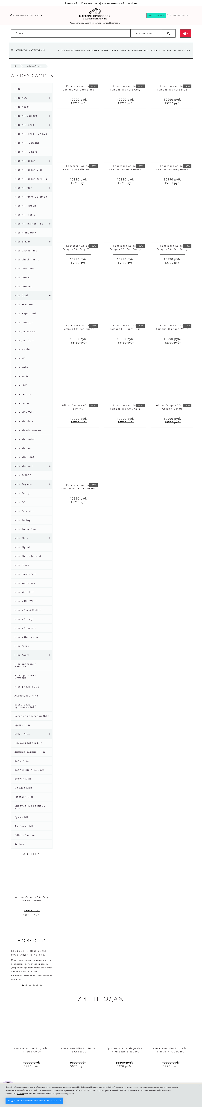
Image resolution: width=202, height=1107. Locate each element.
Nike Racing (23, 520)
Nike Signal (22, 547)
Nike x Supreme (25, 627)
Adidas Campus (25, 835)
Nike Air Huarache (27, 142)
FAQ (145, 50)
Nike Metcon (23, 448)
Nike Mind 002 (25, 457)
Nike (18, 88)
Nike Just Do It (25, 340)
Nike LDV (21, 385)
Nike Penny (22, 493)
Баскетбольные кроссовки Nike (25, 705)
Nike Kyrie (22, 376)
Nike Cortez (22, 277)
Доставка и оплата (94, 50)
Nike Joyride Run (26, 331)
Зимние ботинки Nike (30, 751)
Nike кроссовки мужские (25, 676)
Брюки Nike (23, 724)
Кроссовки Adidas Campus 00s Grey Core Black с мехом (125, 409)
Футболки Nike (25, 826)
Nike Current (23, 286)
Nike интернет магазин (68, 50)
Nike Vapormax (25, 583)
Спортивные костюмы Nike (30, 807)
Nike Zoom (22, 654)
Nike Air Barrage (26, 115)
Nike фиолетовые (27, 686)
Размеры (135, 50)
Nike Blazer (22, 241)
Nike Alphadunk (25, 232)
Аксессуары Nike (26, 695)
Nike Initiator (24, 322)
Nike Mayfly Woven (28, 430)
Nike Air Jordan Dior (29, 169)
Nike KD (20, 358)
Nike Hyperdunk (26, 313)
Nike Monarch (24, 466)
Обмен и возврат (118, 50)
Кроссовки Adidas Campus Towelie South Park (78, 169)
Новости (154, 50)
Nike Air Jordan (25, 160)
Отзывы (166, 50)
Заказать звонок (156, 15)
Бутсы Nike (22, 733)
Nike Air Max (23, 187)
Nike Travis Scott (26, 574)
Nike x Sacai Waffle (28, 610)
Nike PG (20, 502)
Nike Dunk (22, 295)
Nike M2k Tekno (25, 412)
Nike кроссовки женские (25, 665)
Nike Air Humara (26, 151)
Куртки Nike (23, 778)
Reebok (19, 844)
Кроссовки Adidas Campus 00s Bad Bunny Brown (78, 329)
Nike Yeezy (22, 645)
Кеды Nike (22, 760)
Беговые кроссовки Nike (32, 715)
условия (20, 1093)
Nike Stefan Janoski (28, 556)
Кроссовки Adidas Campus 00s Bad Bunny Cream (125, 249)
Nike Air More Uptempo (31, 196)
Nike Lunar (22, 403)
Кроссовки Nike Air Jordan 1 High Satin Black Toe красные (124, 1051)
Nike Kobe (21, 367)
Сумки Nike (22, 817)
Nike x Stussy (24, 619)
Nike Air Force (24, 124)
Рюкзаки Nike (24, 796)
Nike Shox (21, 538)
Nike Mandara (24, 421)
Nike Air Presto (25, 214)
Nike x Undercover (27, 636)
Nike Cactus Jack (26, 250)
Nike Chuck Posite (27, 259)
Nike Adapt (22, 106)
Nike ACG (21, 97)
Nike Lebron (23, 394)
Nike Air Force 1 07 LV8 (31, 133)
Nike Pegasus (24, 484)
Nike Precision (24, 511)
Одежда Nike (23, 787)
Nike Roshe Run (25, 529)
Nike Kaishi (22, 349)
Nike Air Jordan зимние (31, 178)
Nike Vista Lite (25, 592)
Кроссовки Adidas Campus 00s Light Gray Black (125, 329)
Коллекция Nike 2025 (30, 769)
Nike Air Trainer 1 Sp (29, 223)
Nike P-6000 (23, 475)
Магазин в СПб (182, 50)
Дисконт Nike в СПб (29, 742)
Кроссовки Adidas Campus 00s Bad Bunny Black (172, 249)
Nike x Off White (26, 601)
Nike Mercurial (25, 439)
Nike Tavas (22, 565)
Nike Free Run (24, 304)
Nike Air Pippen (25, 205)
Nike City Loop (25, 268)
